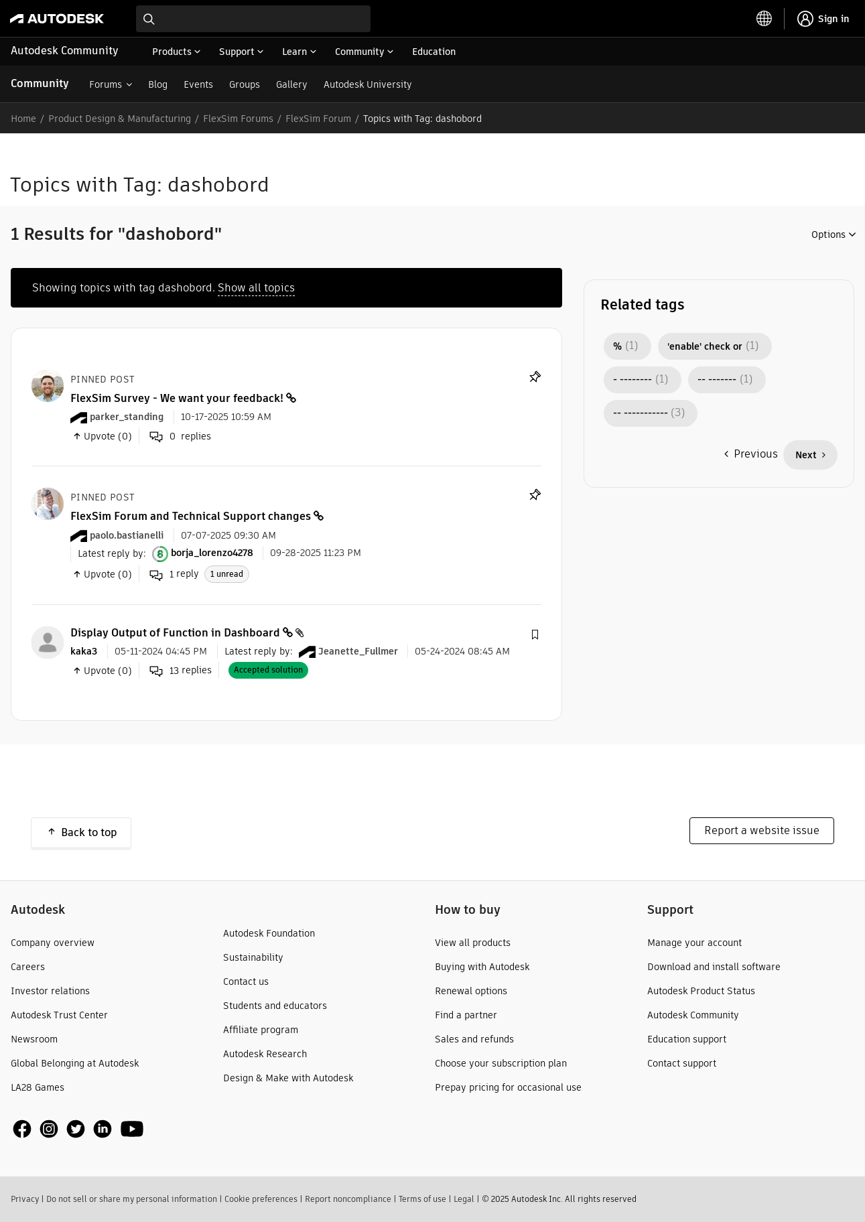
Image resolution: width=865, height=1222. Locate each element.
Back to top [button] (89, 832)
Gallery (292, 84)
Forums (105, 84)
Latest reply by (110, 552)
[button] (534, 635)
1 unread (226, 574)
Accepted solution (268, 669)
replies (180, 671)
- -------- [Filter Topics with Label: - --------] (632, 380)
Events (198, 84)
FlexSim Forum (318, 118)
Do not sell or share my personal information (131, 1199)
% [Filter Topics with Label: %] (617, 346)
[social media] (78, 1129)
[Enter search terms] (253, 18)
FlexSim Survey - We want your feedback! (176, 398)
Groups (244, 84)
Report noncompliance (348, 1199)
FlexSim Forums (238, 118)
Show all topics (256, 287)
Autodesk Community (65, 50)
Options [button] (828, 234)
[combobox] (253, 18)
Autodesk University (368, 84)
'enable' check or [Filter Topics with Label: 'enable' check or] (704, 346)
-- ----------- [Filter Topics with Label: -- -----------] (640, 413)
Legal (464, 1199)
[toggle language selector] (764, 19)
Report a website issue (761, 830)
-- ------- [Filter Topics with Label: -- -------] (716, 380)
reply (174, 574)
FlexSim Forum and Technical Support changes (190, 516)
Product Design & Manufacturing (119, 118)
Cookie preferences (260, 1199)
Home (23, 118)
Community (40, 83)
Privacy (25, 1199)
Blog (158, 84)
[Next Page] (810, 455)
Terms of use (422, 1199)
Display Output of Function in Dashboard (175, 632)
